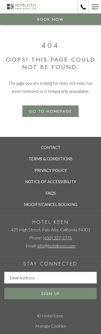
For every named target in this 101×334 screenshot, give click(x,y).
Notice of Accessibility (50, 181)
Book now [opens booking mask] (50, 19)
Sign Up (50, 294)
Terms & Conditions (50, 158)
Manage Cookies (50, 325)
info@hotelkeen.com (56, 245)
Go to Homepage (50, 111)
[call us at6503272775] (83, 6)
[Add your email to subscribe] (50, 277)
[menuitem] (50, 147)
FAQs (51, 193)
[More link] (95, 6)
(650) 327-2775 (57, 237)
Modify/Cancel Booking (50, 204)
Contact (50, 147)
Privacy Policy (50, 170)
